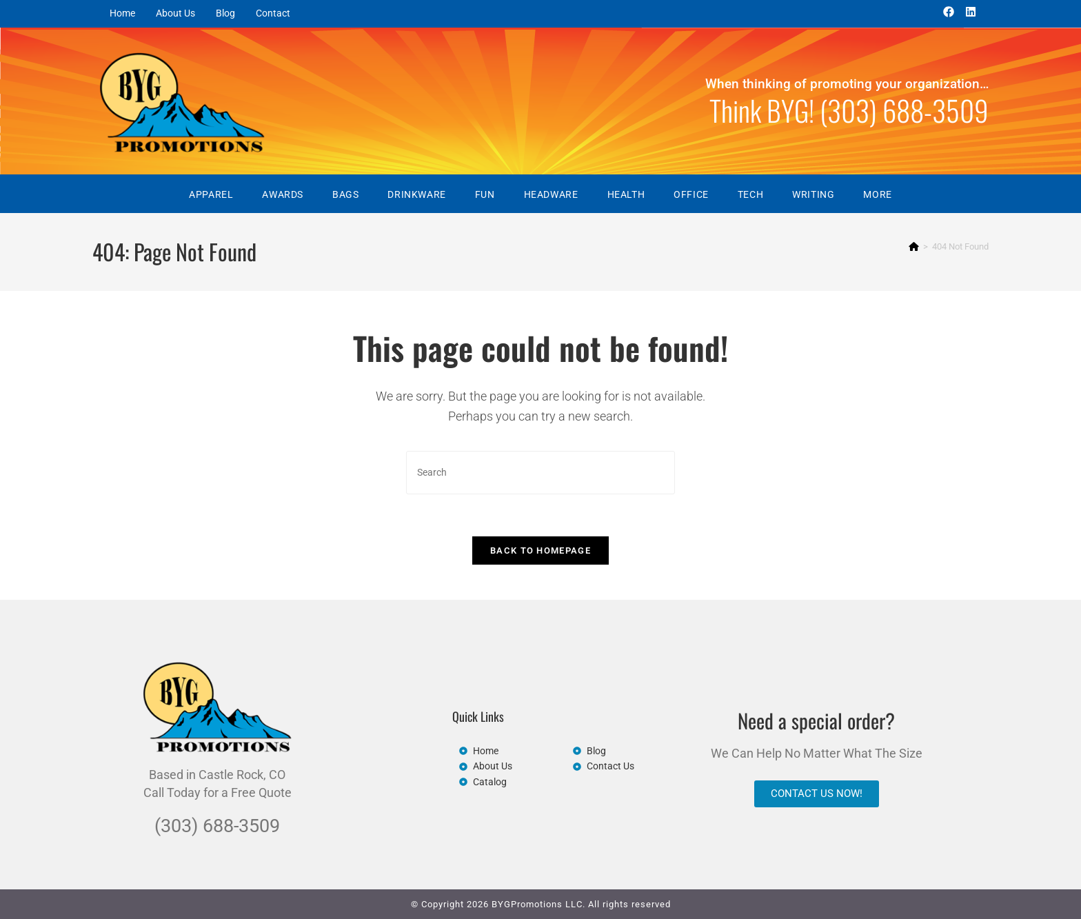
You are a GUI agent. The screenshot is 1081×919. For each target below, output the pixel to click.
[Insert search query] (540, 472)
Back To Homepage (540, 550)
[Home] (914, 246)
